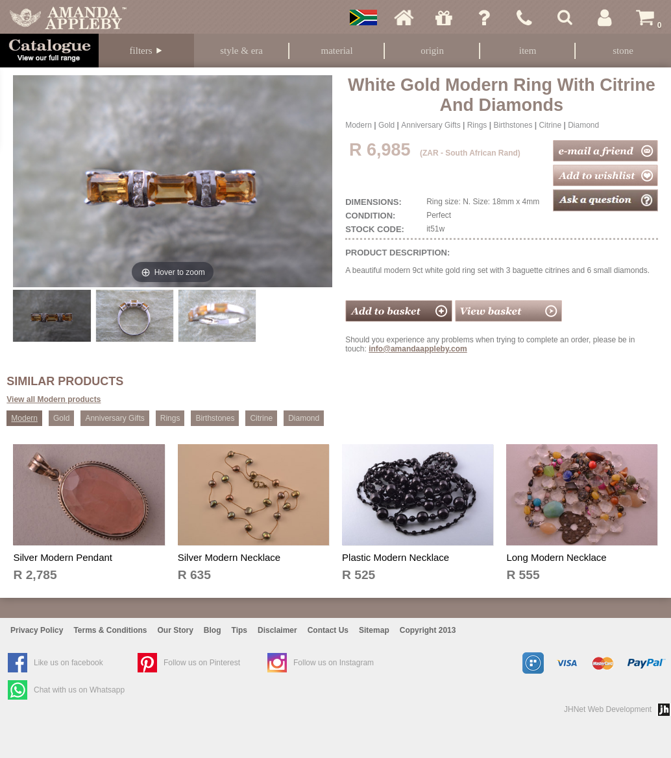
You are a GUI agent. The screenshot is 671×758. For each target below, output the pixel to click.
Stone (623, 50)
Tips (239, 630)
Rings (477, 125)
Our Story (175, 630)
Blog (212, 630)
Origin (432, 50)
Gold (386, 125)
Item (528, 50)
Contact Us (328, 630)
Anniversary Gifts (430, 125)
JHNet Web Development (608, 709)
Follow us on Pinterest (202, 662)
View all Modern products (53, 399)
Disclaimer (277, 630)
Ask (484, 17)
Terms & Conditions (110, 630)
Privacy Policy (36, 630)
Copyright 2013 (428, 630)
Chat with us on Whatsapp (79, 689)
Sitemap (374, 630)
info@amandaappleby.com (418, 348)
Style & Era (241, 50)
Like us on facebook (68, 662)
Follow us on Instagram (333, 662)
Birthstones (512, 125)
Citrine (550, 125)
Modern (358, 125)
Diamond (583, 125)
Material (337, 50)
